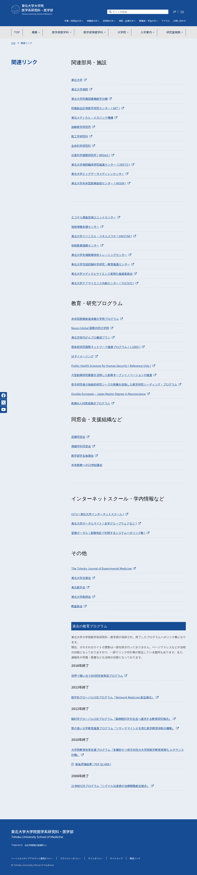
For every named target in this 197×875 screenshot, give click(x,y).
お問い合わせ (179, 20)
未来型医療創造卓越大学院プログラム (97, 319)
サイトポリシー (95, 858)
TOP (18, 32)
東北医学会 (80, 587)
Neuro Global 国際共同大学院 (92, 328)
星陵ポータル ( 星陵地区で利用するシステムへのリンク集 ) (110, 533)
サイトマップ (116, 858)
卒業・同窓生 (73, 20)
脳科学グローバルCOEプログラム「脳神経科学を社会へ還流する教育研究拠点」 (123, 719)
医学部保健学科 (94, 32)
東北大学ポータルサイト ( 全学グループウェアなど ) (106, 523)
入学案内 (146, 32)
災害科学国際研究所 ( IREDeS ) (92, 155)
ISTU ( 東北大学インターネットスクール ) (99, 514)
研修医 (109, 20)
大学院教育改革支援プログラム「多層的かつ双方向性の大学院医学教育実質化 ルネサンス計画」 (127, 752)
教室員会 (79, 606)
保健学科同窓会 (83, 446)
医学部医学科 (62, 32)
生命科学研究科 (83, 146)
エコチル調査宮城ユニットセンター (95, 217)
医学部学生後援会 (84, 455)
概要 (37, 32)
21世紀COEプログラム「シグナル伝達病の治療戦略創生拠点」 (112, 786)
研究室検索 (173, 32)
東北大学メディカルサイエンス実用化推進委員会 (104, 274)
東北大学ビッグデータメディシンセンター (99, 174)
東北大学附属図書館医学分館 (91, 99)
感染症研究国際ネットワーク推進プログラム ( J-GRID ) (108, 347)
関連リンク (135, 858)
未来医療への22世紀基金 (86, 465)
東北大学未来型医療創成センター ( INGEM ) (100, 183)
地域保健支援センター (87, 227)
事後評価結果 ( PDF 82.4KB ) (93, 764)
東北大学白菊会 (83, 578)
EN (182, 11)
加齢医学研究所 (83, 127)
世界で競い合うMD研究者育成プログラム (99, 675)
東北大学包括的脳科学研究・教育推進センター (102, 264)
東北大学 (79, 80)
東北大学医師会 (83, 597)
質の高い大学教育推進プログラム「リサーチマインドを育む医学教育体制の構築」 (125, 728)
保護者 (93, 20)
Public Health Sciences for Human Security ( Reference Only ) (113, 366)
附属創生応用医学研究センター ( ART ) (97, 108)
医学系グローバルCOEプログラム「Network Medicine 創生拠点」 (115, 697)
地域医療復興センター (87, 245)
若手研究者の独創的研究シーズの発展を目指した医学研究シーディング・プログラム (126, 384)
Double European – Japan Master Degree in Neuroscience (110, 394)
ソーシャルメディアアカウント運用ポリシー (32, 858)
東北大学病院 (81, 89)
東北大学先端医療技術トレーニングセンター (101, 255)
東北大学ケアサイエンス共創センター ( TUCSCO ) (104, 283)
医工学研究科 (81, 136)
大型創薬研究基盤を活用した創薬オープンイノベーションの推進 (113, 375)
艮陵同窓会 (80, 437)
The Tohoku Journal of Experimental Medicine (103, 568)
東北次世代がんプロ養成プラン (93, 337)
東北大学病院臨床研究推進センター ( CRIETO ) (102, 164)
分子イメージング (84, 356)
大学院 (122, 32)
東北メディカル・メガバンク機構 (94, 117)
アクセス (166, 20)
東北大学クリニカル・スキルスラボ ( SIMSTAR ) (103, 236)
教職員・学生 (148, 20)
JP (174, 11)
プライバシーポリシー (70, 858)
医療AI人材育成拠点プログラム (92, 403)
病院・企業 (127, 20)
